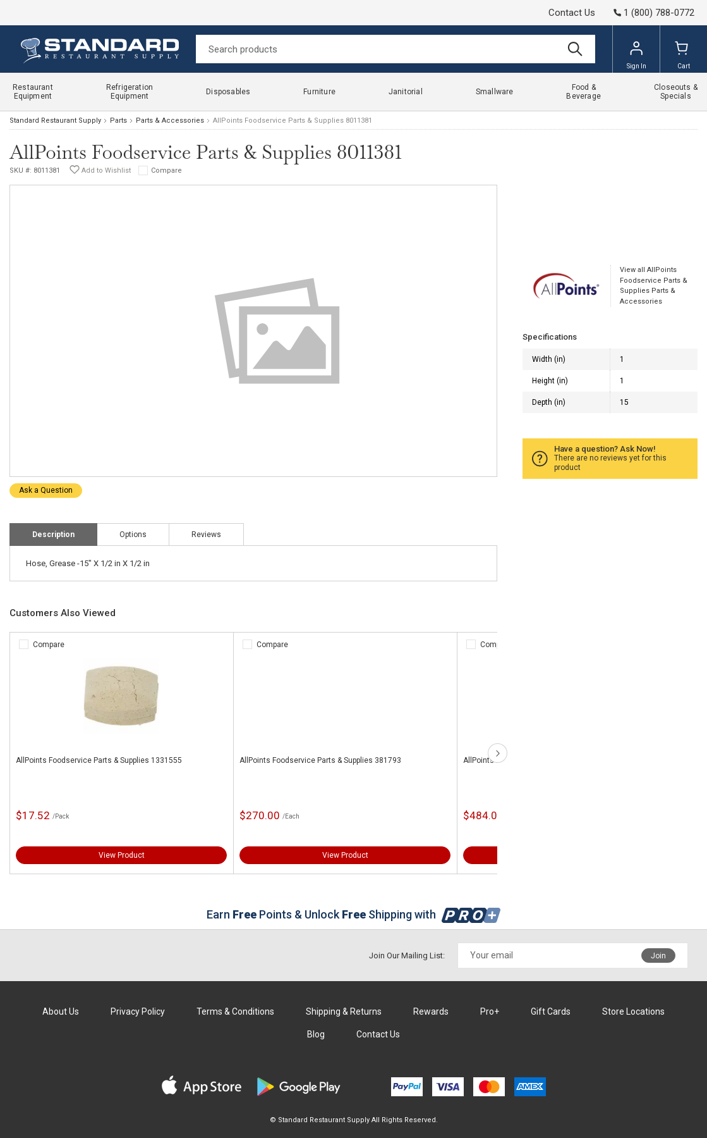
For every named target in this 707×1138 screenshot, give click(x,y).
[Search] (395, 49)
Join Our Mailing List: (407, 955)
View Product (122, 855)
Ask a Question (46, 490)
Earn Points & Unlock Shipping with (353, 914)
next (497, 753)
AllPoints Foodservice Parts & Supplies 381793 (320, 760)
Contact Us (571, 12)
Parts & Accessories (170, 120)
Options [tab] (133, 534)
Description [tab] (53, 534)
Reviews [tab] (206, 534)
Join (658, 955)
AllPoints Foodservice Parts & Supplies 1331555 (99, 760)
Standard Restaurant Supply (55, 120)
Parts (118, 120)
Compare (166, 170)
